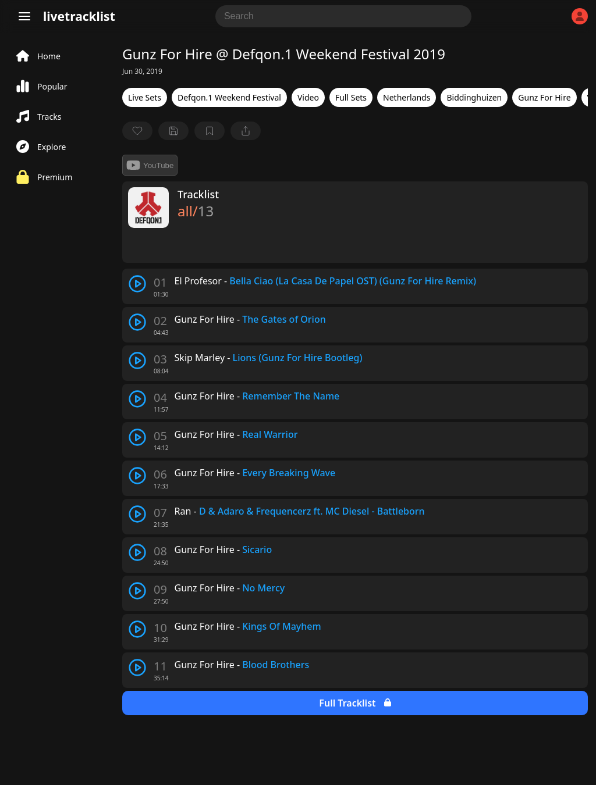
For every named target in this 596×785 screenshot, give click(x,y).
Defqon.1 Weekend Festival (229, 97)
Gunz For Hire (544, 97)
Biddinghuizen (474, 97)
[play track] (137, 283)
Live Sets (144, 97)
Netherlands (406, 97)
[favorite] (137, 131)
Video (308, 97)
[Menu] (24, 16)
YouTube (149, 165)
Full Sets (351, 97)
